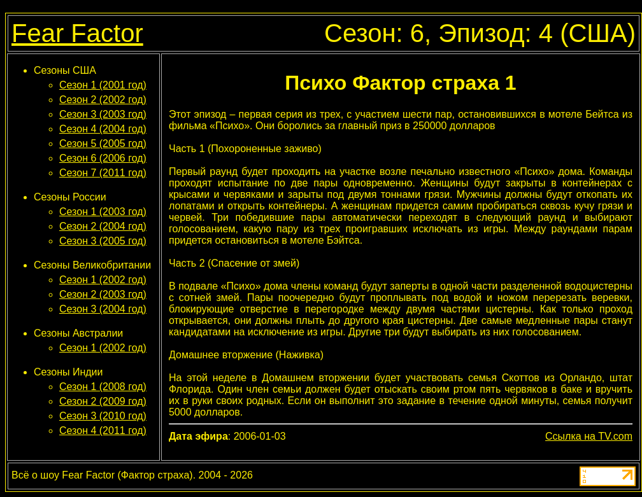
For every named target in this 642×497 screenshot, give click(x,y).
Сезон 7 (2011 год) (102, 172)
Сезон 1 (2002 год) (102, 279)
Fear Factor (77, 33)
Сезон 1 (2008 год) (102, 386)
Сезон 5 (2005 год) (102, 143)
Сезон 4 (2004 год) (102, 128)
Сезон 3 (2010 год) (102, 415)
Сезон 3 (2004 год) (102, 309)
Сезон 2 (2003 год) (102, 294)
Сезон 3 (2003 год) (102, 114)
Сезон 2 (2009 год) (102, 401)
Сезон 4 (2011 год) (102, 430)
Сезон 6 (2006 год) (102, 158)
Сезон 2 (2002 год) (102, 99)
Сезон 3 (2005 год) (102, 240)
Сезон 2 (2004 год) (102, 226)
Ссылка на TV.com (588, 436)
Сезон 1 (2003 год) (102, 211)
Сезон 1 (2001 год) (102, 85)
